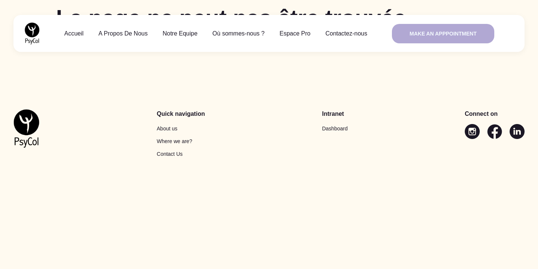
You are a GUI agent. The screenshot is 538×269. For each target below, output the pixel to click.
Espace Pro (294, 33)
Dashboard (335, 129)
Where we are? (174, 141)
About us (167, 129)
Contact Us (170, 154)
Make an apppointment (442, 34)
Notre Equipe (180, 33)
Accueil (74, 33)
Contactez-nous (346, 33)
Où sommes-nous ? (239, 33)
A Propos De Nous (123, 33)
